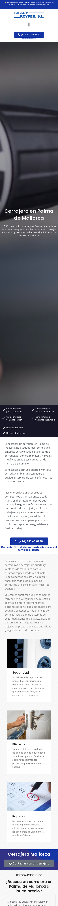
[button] (29, 24)
